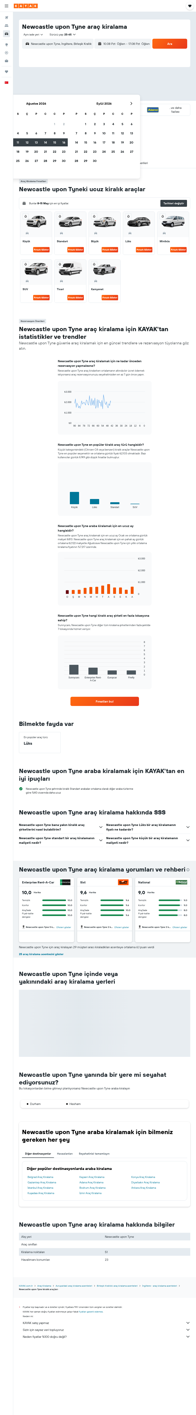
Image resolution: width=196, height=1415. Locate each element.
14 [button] (73, 98)
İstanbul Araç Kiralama (40, 1255)
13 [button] (64, 98)
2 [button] (92, 79)
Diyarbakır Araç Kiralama (145, 1250)
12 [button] (55, 98)
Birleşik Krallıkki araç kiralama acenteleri (117, 1353)
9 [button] (92, 89)
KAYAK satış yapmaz (106, 1390)
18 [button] (45, 107)
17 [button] (36, 107)
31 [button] (36, 125)
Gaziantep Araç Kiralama (42, 1250)
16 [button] (91, 98)
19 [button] (55, 107)
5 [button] (55, 89)
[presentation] (188, 870)
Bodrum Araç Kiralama (92, 1255)
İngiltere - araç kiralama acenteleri (159, 1353)
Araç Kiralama (44, 1353)
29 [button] (82, 116)
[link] (104, 701)
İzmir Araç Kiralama (90, 1260)
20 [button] (64, 107)
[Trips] (6, 72)
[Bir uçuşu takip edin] (6, 53)
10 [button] (36, 98)
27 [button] (64, 116)
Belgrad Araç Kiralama (40, 1244)
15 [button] (82, 98)
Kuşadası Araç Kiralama (41, 1260)
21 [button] (73, 107)
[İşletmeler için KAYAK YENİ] (6, 61)
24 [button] (36, 116)
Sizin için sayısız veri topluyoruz (106, 1397)
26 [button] (55, 116)
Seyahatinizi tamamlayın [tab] (94, 1221)
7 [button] (73, 89)
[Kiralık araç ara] (6, 34)
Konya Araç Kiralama (143, 1244)
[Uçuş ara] (6, 17)
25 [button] (45, 116)
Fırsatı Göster (41, 249)
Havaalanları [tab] (65, 1221)
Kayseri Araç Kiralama (91, 1244)
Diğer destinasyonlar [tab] (38, 1221)
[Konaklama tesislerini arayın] (6, 26)
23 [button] (91, 107)
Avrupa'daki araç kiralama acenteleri (74, 1353)
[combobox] (32, 34)
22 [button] (82, 107)
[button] (6, 6)
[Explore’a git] (6, 44)
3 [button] (37, 89)
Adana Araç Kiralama (91, 1250)
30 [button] (92, 116)
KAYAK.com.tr (26, 1353)
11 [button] (46, 98)
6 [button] (64, 89)
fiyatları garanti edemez (91, 1379)
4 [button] (46, 89)
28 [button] (73, 116)
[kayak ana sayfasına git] (26, 6)
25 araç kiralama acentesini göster (41, 1021)
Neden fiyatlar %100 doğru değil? (106, 1404)
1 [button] (82, 79)
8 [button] (82, 89)
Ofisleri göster (63, 927)
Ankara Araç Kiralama (143, 1255)
